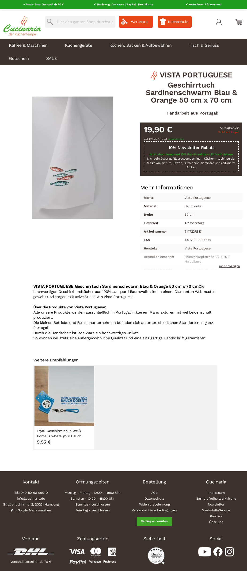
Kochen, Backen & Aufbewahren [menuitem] (140, 43)
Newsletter (216, 503)
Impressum (216, 491)
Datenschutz (154, 497)
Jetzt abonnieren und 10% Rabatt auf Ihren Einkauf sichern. (191, 153)
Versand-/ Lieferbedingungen (154, 509)
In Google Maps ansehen (32, 509)
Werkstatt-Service (216, 509)
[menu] (123, 51)
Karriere (216, 515)
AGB (154, 491)
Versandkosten (176, 138)
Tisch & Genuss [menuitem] (204, 43)
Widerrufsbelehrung (154, 503)
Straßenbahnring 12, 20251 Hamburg (31, 503)
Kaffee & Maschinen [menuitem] (28, 43)
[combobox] (80, 20)
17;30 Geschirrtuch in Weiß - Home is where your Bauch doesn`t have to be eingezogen (62, 434)
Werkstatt (139, 20)
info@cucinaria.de (31, 497)
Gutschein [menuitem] (19, 56)
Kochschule (178, 20)
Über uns (216, 521)
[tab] (167, 186)
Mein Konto (219, 20)
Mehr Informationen (167, 185)
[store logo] (21, 23)
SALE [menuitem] (51, 56)
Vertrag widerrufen (154, 520)
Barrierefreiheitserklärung (216, 497)
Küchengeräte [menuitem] (78, 43)
